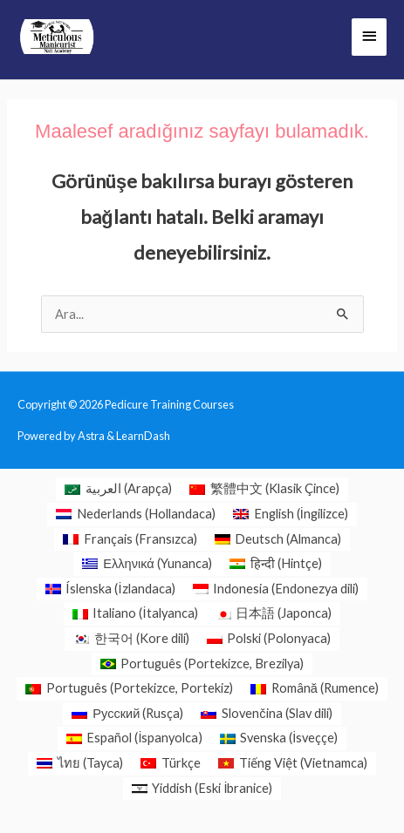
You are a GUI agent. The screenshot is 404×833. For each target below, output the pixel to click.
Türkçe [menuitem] (181, 762)
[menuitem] (118, 489)
